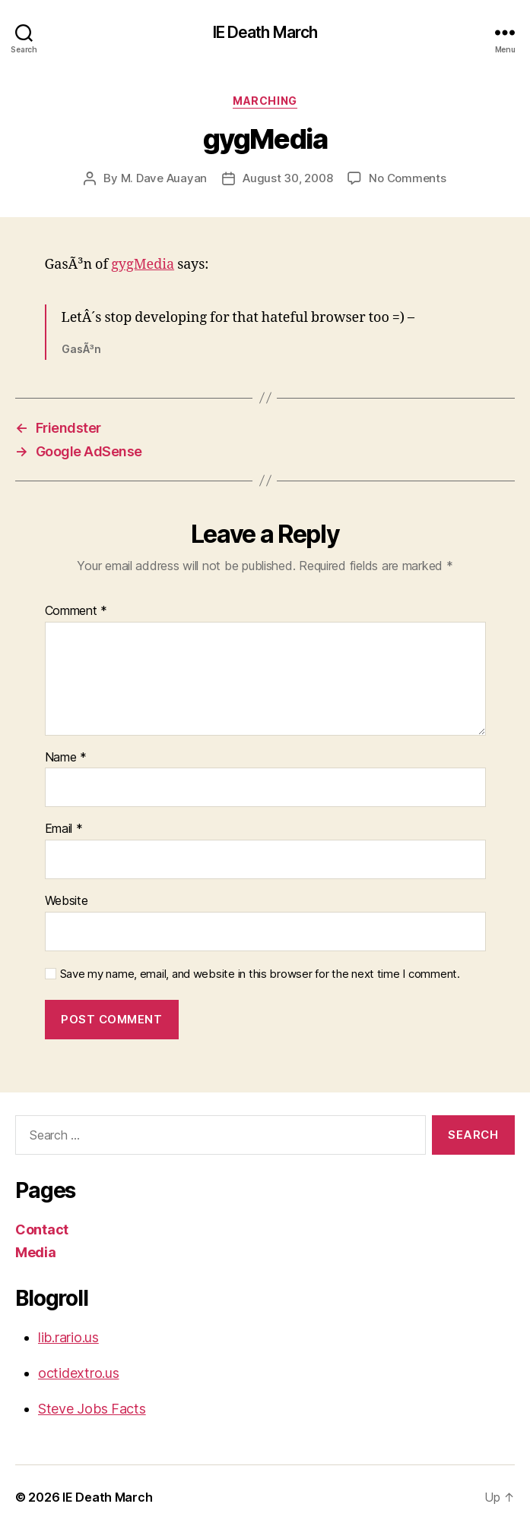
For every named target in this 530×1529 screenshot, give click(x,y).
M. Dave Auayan (164, 178)
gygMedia (142, 264)
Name (66, 757)
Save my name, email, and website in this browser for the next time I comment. (260, 974)
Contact (41, 1229)
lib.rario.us (68, 1337)
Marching (265, 100)
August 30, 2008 (287, 178)
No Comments (407, 178)
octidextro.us (78, 1373)
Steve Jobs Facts (92, 1409)
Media (35, 1252)
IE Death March (265, 32)
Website (66, 901)
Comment (76, 611)
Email (64, 829)
